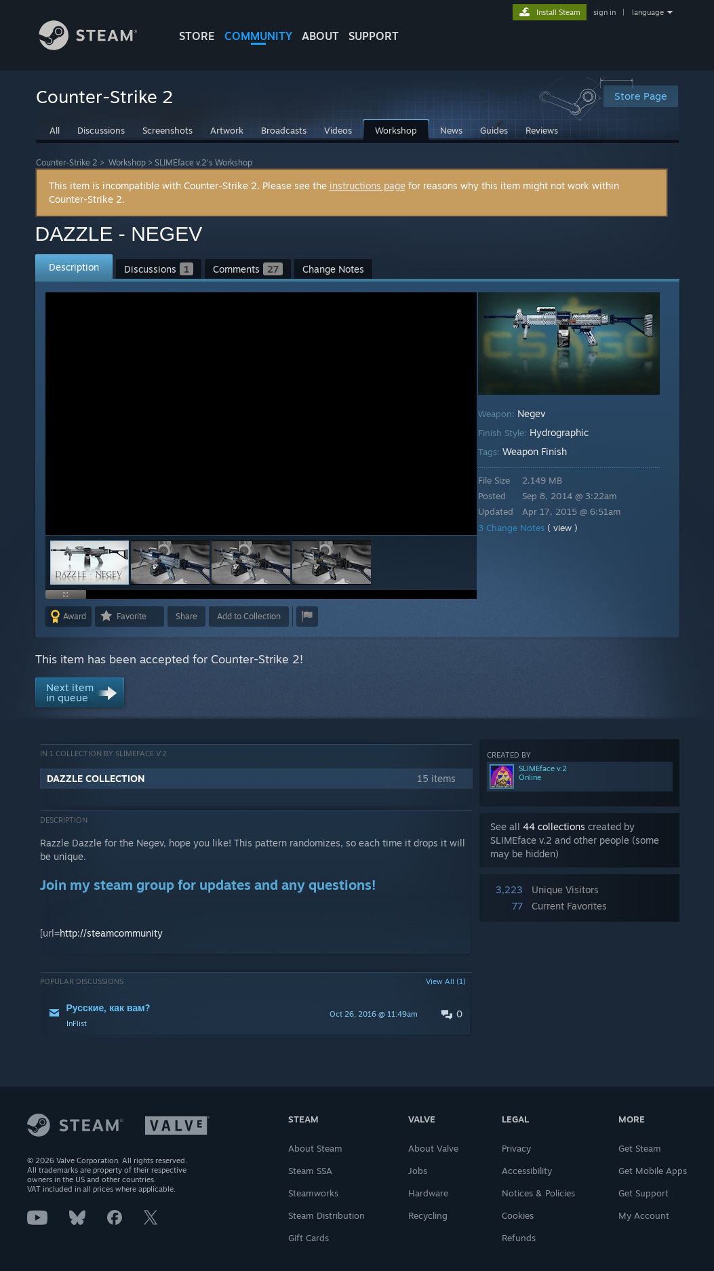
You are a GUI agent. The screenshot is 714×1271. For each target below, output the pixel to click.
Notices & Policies (538, 1193)
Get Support (643, 1193)
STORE (197, 36)
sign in (604, 12)
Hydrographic (568, 432)
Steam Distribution (326, 1215)
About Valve (433, 1148)
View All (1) (446, 981)
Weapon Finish (544, 451)
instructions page (367, 185)
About (320, 36)
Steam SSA (310, 1170)
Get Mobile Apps (652, 1170)
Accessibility (527, 1170)
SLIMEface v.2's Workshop (203, 162)
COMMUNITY (258, 36)
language (648, 12)
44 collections (554, 826)
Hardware (428, 1193)
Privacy (516, 1148)
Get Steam (639, 1148)
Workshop (127, 162)
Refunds (519, 1237)
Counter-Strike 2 (67, 162)
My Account (643, 1215)
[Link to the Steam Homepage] (98, 46)
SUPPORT (374, 36)
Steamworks (313, 1193)
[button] (170, 563)
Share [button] (186, 616)
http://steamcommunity (111, 933)
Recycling (428, 1215)
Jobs (417, 1170)
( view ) (572, 527)
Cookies (518, 1215)
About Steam (315, 1148)
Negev (541, 413)
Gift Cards (308, 1237)
